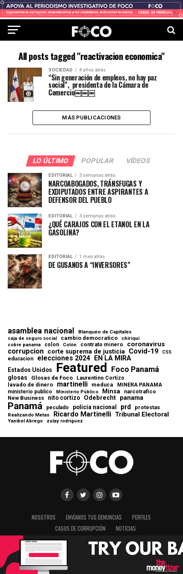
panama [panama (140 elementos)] (131, 398)
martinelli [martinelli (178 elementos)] (72, 384)
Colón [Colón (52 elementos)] (70, 344)
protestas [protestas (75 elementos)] (147, 407)
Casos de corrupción (80, 528)
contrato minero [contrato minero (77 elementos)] (101, 345)
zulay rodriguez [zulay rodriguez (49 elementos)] (65, 421)
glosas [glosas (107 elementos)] (17, 378)
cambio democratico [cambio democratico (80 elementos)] (89, 338)
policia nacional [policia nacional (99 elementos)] (95, 407)
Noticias (126, 528)
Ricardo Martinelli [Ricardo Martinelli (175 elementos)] (82, 414)
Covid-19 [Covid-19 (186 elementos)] (143, 351)
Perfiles (141, 517)
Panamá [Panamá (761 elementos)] (25, 405)
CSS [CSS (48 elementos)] (166, 352)
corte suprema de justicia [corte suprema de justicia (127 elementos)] (86, 351)
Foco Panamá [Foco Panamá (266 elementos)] (135, 369)
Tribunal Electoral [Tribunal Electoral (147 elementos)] (142, 414)
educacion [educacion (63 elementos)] (20, 358)
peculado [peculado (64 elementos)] (57, 407)
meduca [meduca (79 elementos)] (102, 385)
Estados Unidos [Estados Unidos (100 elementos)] (30, 370)
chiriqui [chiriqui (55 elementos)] (130, 338)
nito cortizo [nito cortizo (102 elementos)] (64, 398)
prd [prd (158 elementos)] (126, 407)
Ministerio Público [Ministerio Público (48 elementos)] (77, 392)
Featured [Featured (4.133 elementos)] (81, 368)
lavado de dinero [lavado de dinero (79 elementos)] (30, 385)
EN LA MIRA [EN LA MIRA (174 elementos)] (112, 358)
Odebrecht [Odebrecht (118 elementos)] (100, 398)
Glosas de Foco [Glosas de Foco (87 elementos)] (52, 378)
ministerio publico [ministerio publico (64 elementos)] (30, 391)
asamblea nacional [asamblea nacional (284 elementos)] (41, 331)
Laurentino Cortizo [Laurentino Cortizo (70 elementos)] (100, 378)
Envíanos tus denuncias (94, 517)
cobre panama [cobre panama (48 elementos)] (24, 345)
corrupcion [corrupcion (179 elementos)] (26, 351)
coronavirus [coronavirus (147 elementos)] (146, 344)
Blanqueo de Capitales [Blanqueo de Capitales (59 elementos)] (105, 332)
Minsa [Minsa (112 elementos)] (111, 391)
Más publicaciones (91, 117)
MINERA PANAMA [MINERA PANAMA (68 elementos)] (139, 384)
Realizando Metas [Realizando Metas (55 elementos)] (29, 415)
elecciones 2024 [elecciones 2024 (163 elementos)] (63, 358)
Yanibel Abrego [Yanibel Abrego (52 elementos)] (25, 421)
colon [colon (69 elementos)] (51, 344)
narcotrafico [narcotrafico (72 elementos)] (140, 391)
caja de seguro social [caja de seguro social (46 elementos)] (32, 338)
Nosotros (44, 517)
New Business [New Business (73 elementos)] (26, 398)
